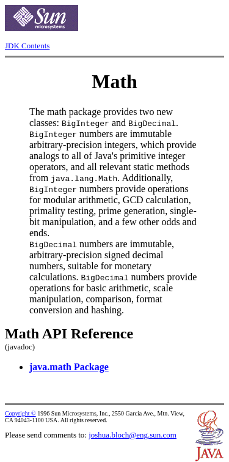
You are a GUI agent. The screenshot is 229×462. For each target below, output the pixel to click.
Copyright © (20, 413)
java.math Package (69, 367)
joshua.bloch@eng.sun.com (132, 434)
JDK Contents (27, 45)
